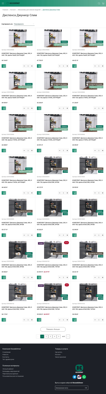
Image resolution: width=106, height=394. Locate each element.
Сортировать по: (7, 24)
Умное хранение (60, 357)
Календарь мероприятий (10, 371)
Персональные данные (10, 374)
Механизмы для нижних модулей (29, 10)
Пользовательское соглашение (13, 376)
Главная (5, 10)
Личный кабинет (8, 369)
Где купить (58, 352)
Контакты (5, 357)
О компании (6, 352)
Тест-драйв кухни (8, 359)
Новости (5, 354)
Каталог (13, 10)
